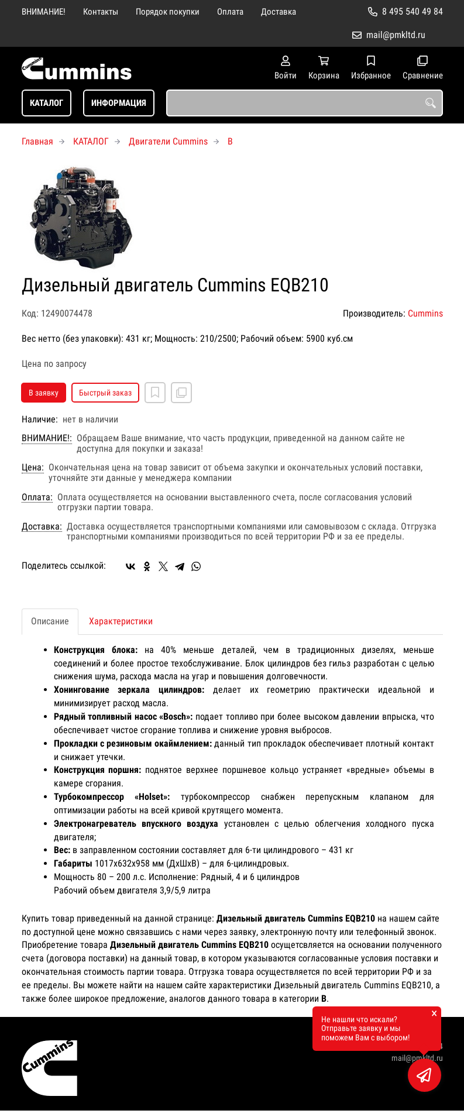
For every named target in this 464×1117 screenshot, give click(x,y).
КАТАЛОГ (46, 103)
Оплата (230, 11)
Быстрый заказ (105, 392)
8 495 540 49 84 (412, 11)
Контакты (100, 11)
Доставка (278, 11)
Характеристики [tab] (121, 621)
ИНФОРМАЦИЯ (118, 103)
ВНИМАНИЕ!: (47, 438)
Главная (37, 141)
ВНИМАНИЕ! (44, 11)
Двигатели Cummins (168, 141)
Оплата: (37, 497)
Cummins (425, 313)
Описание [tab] (50, 621)
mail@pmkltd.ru (395, 34)
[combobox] (304, 103)
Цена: (33, 467)
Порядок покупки (168, 11)
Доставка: (42, 526)
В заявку (44, 392)
